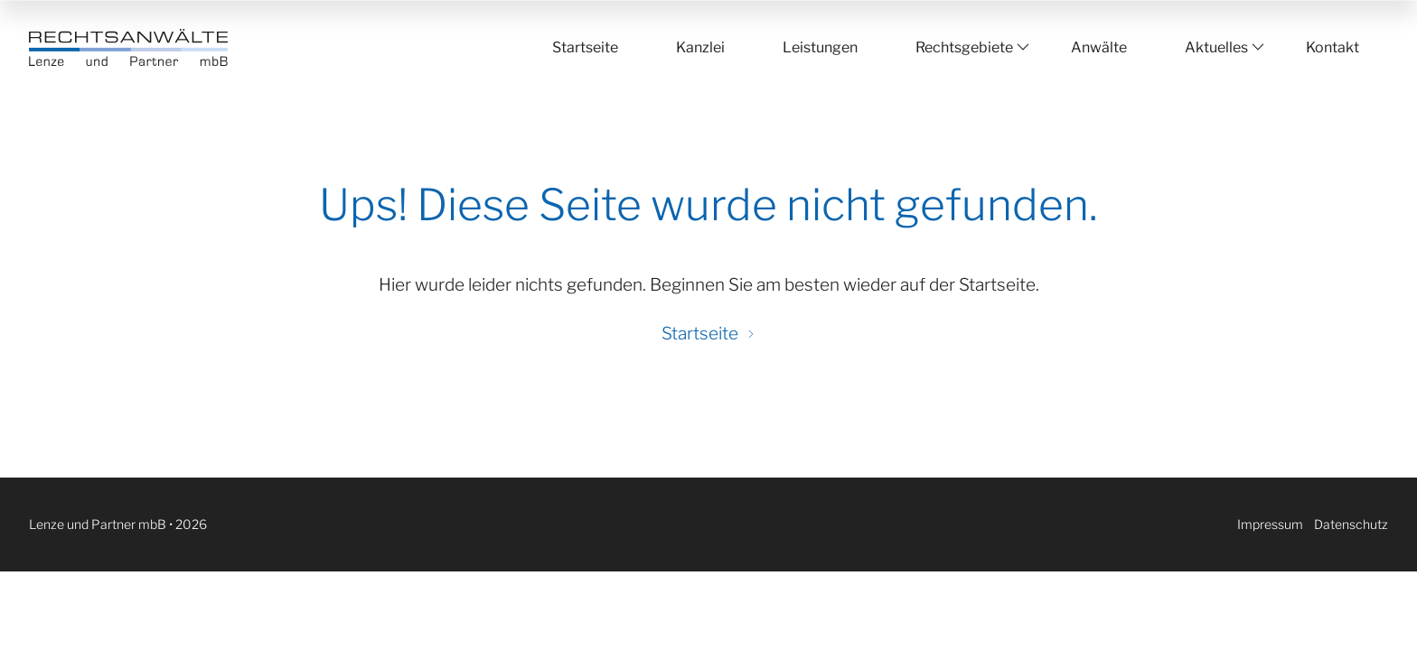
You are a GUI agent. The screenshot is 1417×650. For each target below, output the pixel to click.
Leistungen (820, 47)
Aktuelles (1216, 47)
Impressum (1270, 524)
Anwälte (1099, 47)
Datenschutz (1351, 524)
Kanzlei (700, 47)
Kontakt (1332, 47)
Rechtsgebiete (964, 47)
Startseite (585, 47)
